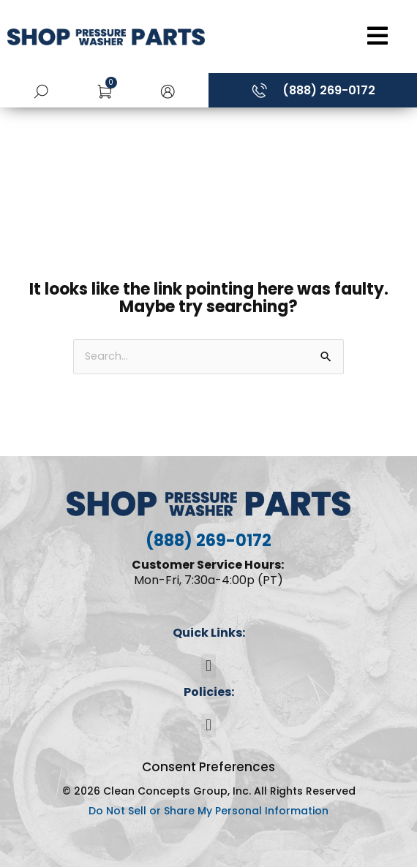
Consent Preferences (208, 767)
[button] (167, 90)
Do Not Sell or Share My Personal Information (208, 810)
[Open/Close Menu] (314, 36)
